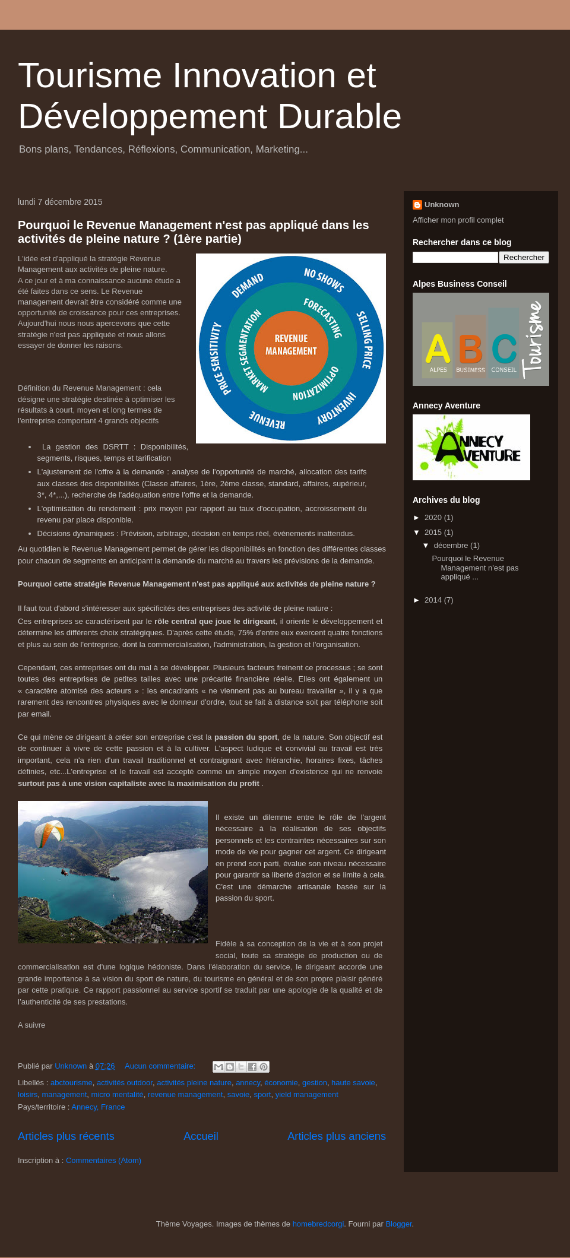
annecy (248, 1082)
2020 (434, 517)
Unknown (442, 204)
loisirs (27, 1094)
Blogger (398, 1223)
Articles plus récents (66, 1136)
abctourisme (71, 1082)
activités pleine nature (194, 1082)
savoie (238, 1094)
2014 (434, 599)
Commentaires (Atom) (103, 1160)
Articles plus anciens (336, 1136)
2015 (434, 532)
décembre (452, 545)
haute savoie (353, 1082)
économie (280, 1082)
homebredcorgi (318, 1223)
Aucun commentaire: (161, 1065)
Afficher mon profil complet (458, 220)
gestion (314, 1082)
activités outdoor (125, 1082)
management (64, 1094)
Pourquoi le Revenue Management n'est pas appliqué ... (475, 567)
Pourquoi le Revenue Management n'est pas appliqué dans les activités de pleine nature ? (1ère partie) (193, 231)
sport (262, 1094)
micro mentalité (117, 1094)
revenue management (185, 1094)
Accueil (200, 1136)
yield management (307, 1094)
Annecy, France (98, 1106)
